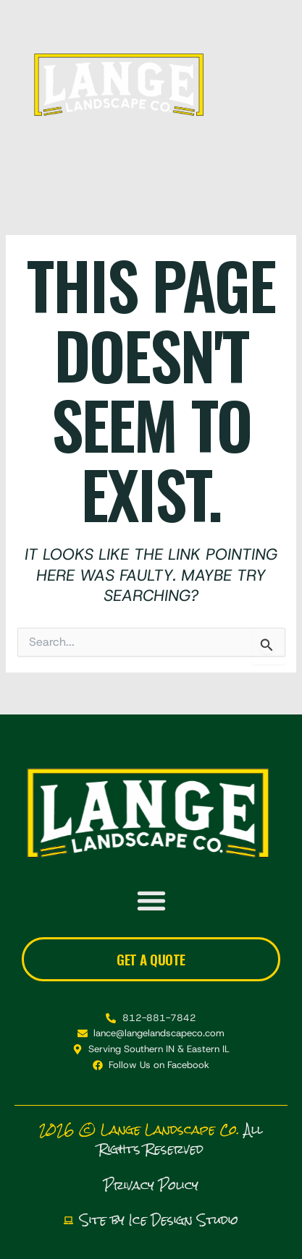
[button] (249, 85)
